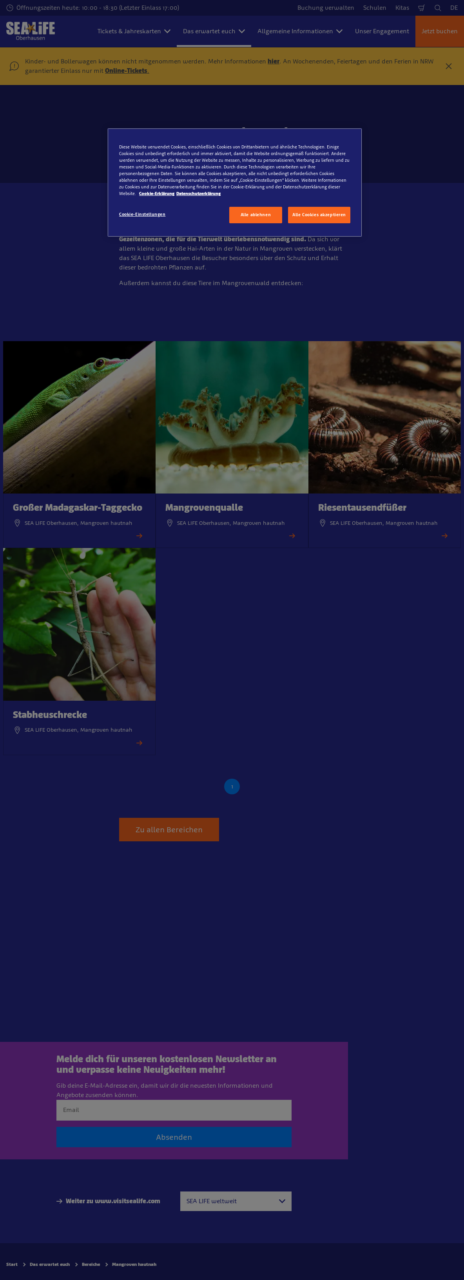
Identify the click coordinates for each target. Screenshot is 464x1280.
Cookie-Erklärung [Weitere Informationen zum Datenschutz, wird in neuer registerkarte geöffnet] (156, 193)
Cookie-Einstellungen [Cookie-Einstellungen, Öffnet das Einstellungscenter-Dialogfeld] (142, 214)
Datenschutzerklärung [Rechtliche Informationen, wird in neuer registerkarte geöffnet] (198, 193)
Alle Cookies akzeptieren (319, 214)
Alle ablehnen (256, 214)
